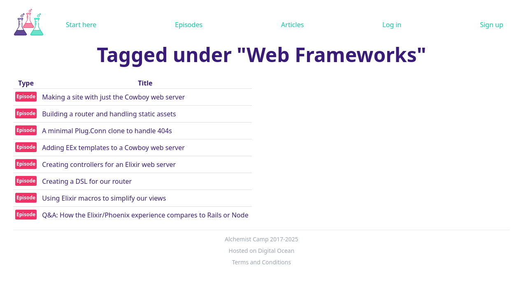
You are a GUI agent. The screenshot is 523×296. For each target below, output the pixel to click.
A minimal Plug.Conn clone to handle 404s (107, 130)
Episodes (188, 24)
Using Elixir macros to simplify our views (104, 198)
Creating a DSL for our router (87, 181)
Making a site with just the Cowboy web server (113, 97)
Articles (292, 24)
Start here (81, 24)
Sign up (491, 24)
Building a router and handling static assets (109, 113)
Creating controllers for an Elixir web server (109, 164)
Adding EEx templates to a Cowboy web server (113, 147)
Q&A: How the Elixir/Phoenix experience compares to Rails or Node (145, 215)
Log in (391, 24)
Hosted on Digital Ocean (262, 250)
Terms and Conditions (261, 262)
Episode (25, 96)
